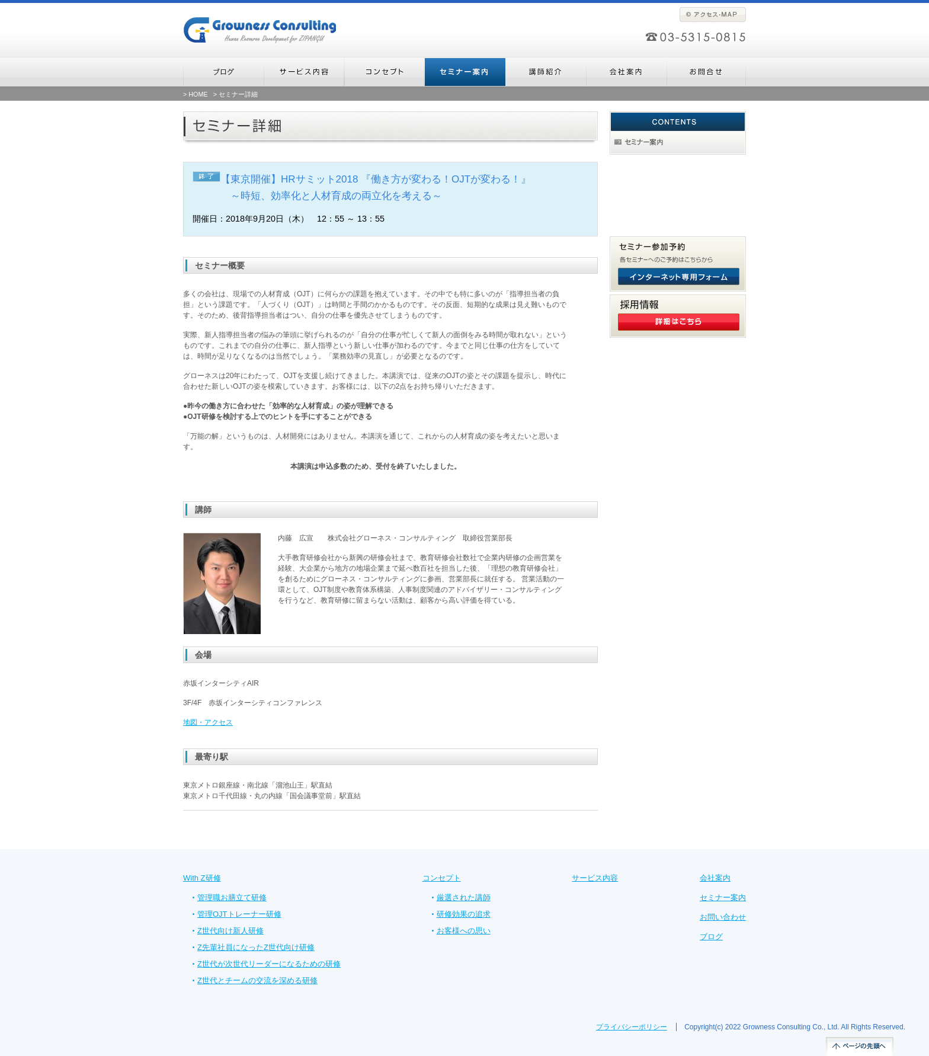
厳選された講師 (464, 897)
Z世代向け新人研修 (230, 930)
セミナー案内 (723, 897)
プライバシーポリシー (631, 1027)
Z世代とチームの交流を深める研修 (257, 980)
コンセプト (441, 877)
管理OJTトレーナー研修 (239, 914)
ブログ (711, 936)
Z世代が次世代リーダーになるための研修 (269, 963)
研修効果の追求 (464, 914)
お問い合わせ (723, 917)
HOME (197, 94)
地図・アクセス (208, 722)
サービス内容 (595, 877)
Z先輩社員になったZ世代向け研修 (256, 947)
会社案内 (715, 877)
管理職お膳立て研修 (232, 897)
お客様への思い (464, 930)
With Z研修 (202, 877)
